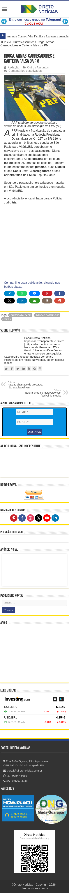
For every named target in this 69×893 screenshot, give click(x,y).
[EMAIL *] (34, 422)
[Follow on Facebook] (22, 518)
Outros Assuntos (23, 42)
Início (5, 42)
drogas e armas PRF (47, 315)
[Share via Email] (34, 300)
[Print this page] (59, 300)
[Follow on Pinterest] (13, 518)
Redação (13, 67)
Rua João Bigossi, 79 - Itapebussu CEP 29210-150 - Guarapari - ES (25, 763)
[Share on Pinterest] (47, 293)
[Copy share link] (47, 300)
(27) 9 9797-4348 (15, 780)
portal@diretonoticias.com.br (22, 770)
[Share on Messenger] (34, 293)
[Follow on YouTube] (47, 518)
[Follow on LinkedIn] (55, 518)
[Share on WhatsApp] (22, 293)
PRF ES (7, 319)
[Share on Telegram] (9, 293)
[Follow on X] (38, 518)
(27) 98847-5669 (15, 775)
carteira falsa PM (20, 315)
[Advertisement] (34, 242)
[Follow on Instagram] (30, 518)
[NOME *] (34, 412)
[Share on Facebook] (59, 293)
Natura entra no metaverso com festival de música (42, 393)
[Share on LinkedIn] (22, 300)
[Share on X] (9, 300)
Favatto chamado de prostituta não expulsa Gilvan (26, 385)
